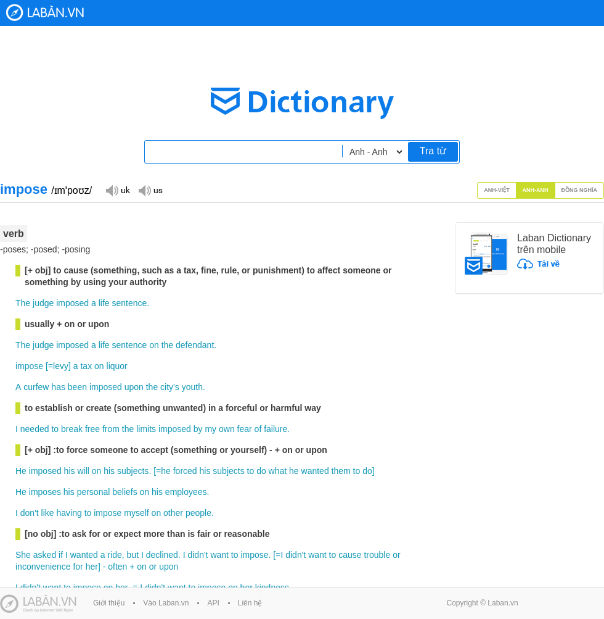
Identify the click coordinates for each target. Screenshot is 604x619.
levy (60, 366)
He (21, 471)
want (219, 555)
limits (146, 429)
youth (192, 387)
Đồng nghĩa (579, 190)
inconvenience (43, 566)
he (166, 471)
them (341, 471)
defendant (195, 345)
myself (136, 513)
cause (349, 555)
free (92, 429)
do (261, 471)
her (92, 566)
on (154, 345)
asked (44, 555)
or (396, 555)
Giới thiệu (108, 603)
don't (29, 513)
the (167, 345)
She (23, 555)
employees (186, 492)
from (111, 429)
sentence (129, 303)
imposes (45, 492)
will (83, 471)
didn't (197, 555)
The (22, 303)
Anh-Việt (497, 190)
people (198, 513)
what (278, 471)
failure (275, 429)
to (55, 429)
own (227, 429)
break (72, 429)
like (47, 513)
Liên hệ (250, 603)
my (210, 429)
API (213, 603)
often (117, 566)
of (258, 429)
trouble (377, 555)
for (78, 566)
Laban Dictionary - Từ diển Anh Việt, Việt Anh (45, 12)
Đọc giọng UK (117, 189)
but (133, 555)
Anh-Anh (536, 190)
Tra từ (433, 151)
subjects (133, 471)
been (77, 387)
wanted (315, 471)
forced (185, 471)
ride (114, 555)
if (61, 555)
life (104, 303)
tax (86, 366)
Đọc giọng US (150, 189)
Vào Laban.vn (166, 603)
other (173, 513)
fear (244, 429)
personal (93, 492)
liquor (117, 366)
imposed (72, 303)
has (58, 387)
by (198, 429)
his (69, 471)
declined (162, 555)
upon (134, 387)
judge (43, 303)
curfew (36, 387)
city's (169, 387)
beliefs (124, 492)
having (69, 513)
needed (34, 429)
